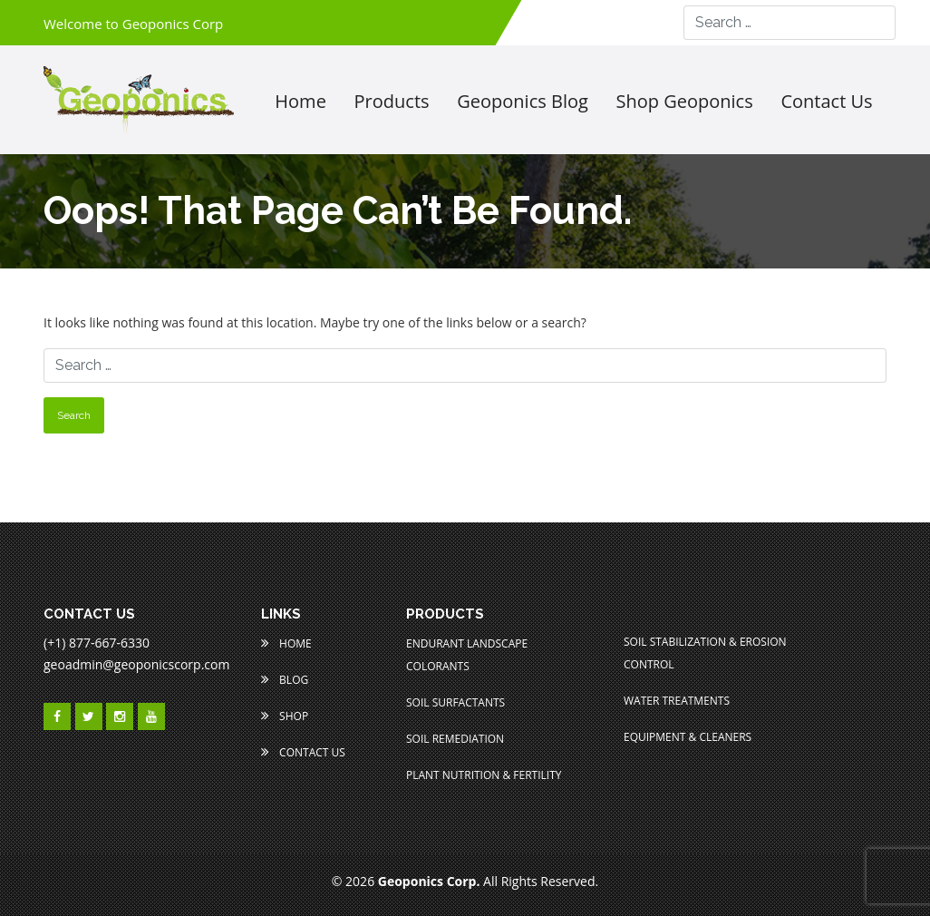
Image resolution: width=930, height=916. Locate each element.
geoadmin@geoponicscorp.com (136, 664)
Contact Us (303, 752)
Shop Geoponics (684, 101)
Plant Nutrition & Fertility (483, 775)
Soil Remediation (455, 738)
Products (392, 101)
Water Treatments (677, 700)
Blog (284, 679)
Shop (284, 716)
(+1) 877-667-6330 (97, 642)
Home (300, 101)
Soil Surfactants (455, 702)
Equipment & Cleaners (687, 737)
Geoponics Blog (522, 101)
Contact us (826, 101)
